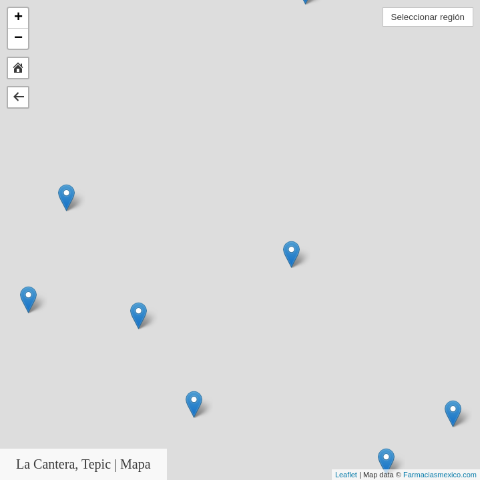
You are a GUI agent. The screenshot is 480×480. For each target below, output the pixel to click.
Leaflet (346, 475)
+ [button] (18, 18)
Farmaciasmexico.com (440, 475)
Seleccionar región (428, 17)
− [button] (18, 39)
